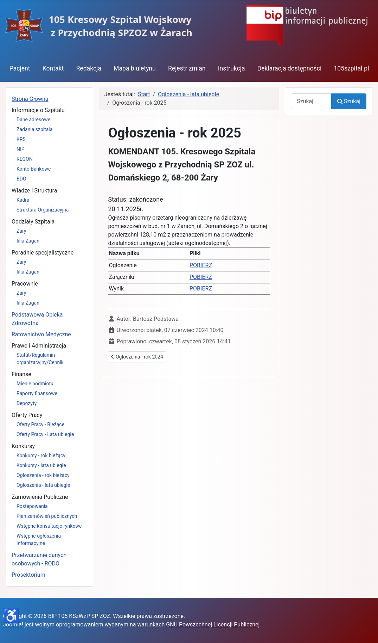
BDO (21, 179)
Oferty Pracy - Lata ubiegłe (45, 434)
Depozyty (27, 403)
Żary (21, 231)
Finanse (21, 374)
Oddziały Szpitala (33, 221)
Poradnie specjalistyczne (42, 252)
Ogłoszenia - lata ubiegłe (43, 485)
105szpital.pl (351, 68)
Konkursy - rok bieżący (41, 455)
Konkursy (23, 446)
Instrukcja (231, 68)
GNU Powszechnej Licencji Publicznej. (213, 624)
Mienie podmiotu (35, 383)
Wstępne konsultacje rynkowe (49, 526)
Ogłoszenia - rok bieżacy (43, 475)
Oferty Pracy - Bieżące (40, 424)
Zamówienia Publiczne (40, 497)
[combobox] (311, 101)
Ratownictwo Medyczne (41, 334)
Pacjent (19, 68)
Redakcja (88, 68)
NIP (21, 149)
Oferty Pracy (27, 415)
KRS (21, 139)
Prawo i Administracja (39, 345)
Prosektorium (28, 574)
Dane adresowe (33, 119)
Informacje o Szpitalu (38, 110)
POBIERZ (201, 265)
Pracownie (25, 283)
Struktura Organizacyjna (43, 210)
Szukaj (348, 101)
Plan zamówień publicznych (47, 516)
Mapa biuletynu (135, 68)
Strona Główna (30, 99)
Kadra (23, 200)
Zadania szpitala (34, 129)
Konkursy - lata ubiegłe (41, 465)
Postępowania (32, 506)
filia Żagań (28, 241)
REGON (25, 159)
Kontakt (53, 68)
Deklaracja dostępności (289, 68)
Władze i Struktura (34, 190)
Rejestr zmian (187, 68)
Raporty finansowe (37, 393)
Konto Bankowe (34, 169)
